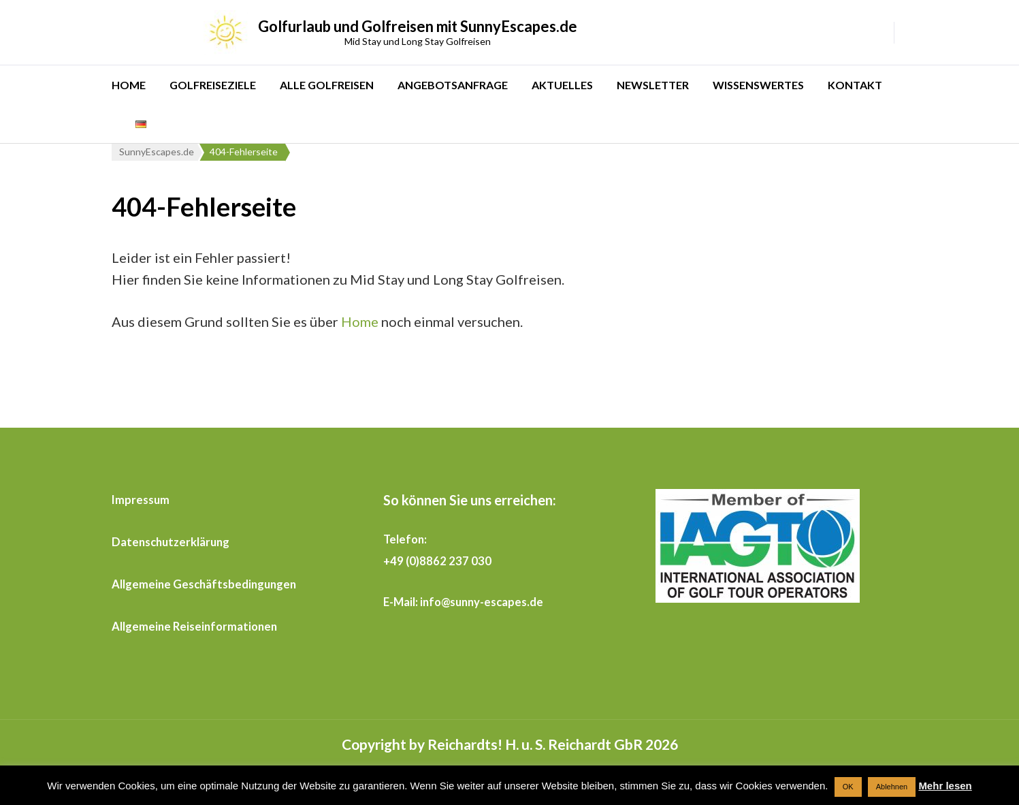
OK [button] (848, 787)
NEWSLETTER (653, 84)
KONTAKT (855, 84)
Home (359, 321)
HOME (129, 84)
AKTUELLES (562, 84)
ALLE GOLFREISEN (327, 84)
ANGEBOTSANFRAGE (453, 84)
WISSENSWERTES (758, 84)
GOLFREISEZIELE (212, 84)
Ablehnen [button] (892, 787)
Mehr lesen (944, 785)
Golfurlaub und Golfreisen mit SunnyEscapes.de (417, 26)
